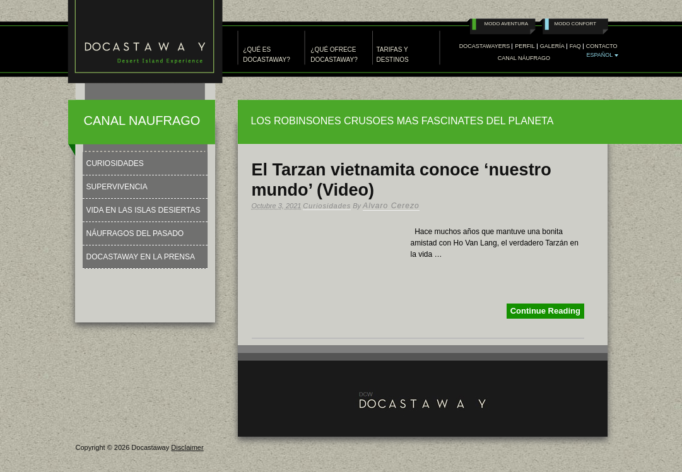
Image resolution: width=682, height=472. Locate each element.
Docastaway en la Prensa (141, 256)
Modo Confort (576, 24)
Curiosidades (327, 205)
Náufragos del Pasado (135, 233)
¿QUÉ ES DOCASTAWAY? (266, 54)
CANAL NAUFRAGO (142, 120)
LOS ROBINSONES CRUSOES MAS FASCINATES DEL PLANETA (402, 120)
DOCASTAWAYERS (484, 46)
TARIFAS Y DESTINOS (393, 54)
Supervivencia (117, 186)
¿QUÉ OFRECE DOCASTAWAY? (333, 54)
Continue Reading (545, 311)
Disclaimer (187, 447)
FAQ (575, 46)
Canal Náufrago (524, 58)
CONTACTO (602, 46)
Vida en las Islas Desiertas (143, 210)
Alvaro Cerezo (391, 205)
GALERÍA (552, 46)
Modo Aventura (507, 24)
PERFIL (525, 46)
